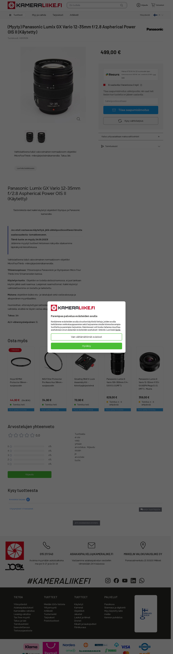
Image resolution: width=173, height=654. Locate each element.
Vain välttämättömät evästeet (86, 336)
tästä (117, 330)
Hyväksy (86, 346)
